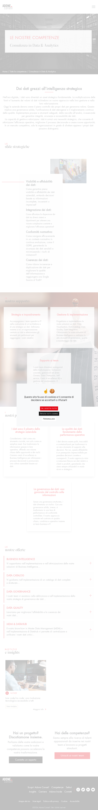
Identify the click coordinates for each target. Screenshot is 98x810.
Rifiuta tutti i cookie (49, 413)
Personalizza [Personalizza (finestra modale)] (49, 419)
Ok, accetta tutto (49, 408)
